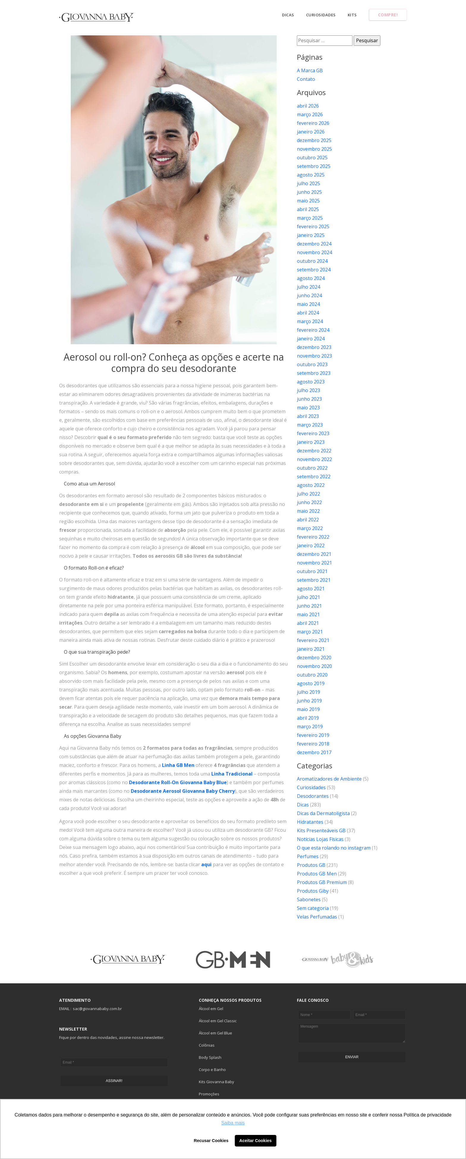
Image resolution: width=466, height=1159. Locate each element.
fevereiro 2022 (313, 537)
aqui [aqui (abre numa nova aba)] (206, 864)
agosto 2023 (311, 381)
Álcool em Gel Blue (215, 1033)
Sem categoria (313, 908)
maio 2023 (308, 407)
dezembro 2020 (314, 657)
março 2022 (310, 528)
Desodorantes (313, 796)
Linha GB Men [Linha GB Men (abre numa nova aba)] (178, 765)
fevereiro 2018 (313, 743)
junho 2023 (309, 399)
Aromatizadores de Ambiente (329, 779)
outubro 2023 (312, 364)
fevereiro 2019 (313, 735)
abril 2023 (308, 416)
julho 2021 (308, 597)
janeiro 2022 (311, 545)
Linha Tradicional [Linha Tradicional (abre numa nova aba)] (232, 773)
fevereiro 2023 (313, 433)
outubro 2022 (312, 468)
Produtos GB (311, 865)
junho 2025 (309, 192)
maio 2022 (308, 511)
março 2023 (310, 425)
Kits (352, 15)
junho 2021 (309, 606)
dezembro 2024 (314, 243)
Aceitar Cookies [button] (255, 1140)
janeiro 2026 (311, 131)
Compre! (388, 15)
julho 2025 (308, 183)
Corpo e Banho (212, 1069)
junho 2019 (309, 700)
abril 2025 (308, 209)
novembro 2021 (314, 562)
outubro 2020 (312, 675)
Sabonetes (309, 899)
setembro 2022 (313, 476)
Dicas (288, 15)
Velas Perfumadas (317, 916)
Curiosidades (321, 15)
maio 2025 (308, 200)
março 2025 (310, 218)
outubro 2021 (312, 571)
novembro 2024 (314, 252)
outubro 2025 (312, 157)
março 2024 (310, 321)
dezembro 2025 (314, 140)
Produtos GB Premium (322, 882)
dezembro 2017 (314, 752)
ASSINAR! (114, 1081)
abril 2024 (308, 312)
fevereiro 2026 (313, 123)
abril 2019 (308, 718)
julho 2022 (308, 493)
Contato (306, 79)
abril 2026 (308, 106)
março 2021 (310, 631)
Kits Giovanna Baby (216, 1081)
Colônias (207, 1045)
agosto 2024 (311, 278)
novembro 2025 (314, 149)
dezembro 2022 (314, 450)
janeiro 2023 (311, 442)
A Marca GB (310, 70)
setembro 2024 (313, 269)
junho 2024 (309, 295)
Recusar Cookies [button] (211, 1140)
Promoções (209, 1094)
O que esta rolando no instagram (334, 848)
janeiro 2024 (311, 338)
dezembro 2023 (314, 347)
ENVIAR (352, 1057)
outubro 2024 (312, 261)
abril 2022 (308, 519)
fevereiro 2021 (313, 640)
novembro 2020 (314, 666)
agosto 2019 (311, 683)
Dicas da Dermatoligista (323, 813)
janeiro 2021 (311, 649)
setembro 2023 (313, 373)
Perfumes (308, 856)
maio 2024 (308, 304)
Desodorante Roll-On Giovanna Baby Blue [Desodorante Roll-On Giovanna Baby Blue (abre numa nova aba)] (178, 782)
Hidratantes (310, 822)
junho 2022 (309, 502)
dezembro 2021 (314, 554)
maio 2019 (308, 709)
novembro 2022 (314, 459)
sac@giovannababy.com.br (97, 1008)
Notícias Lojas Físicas (320, 839)
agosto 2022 (311, 485)
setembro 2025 (313, 166)
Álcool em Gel (211, 1008)
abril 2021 (308, 623)
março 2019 (310, 726)
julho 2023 (308, 390)
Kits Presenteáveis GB (321, 830)
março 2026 (310, 114)
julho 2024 (308, 287)
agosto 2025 (311, 175)
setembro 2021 (313, 580)
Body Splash (210, 1057)
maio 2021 (308, 614)
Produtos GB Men (317, 873)
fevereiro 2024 (313, 330)
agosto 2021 (311, 588)
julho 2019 (308, 692)
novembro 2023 (314, 356)
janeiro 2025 (311, 235)
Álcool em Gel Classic (218, 1020)
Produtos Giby (313, 891)
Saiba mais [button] (233, 1122)
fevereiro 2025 (313, 226)
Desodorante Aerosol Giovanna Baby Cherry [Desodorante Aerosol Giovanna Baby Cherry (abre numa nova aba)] (183, 791)
